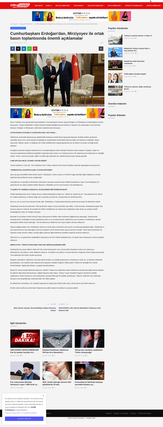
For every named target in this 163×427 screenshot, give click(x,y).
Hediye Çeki (90, 418)
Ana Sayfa (39, 5)
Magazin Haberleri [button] (96, 5)
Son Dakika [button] (79, 5)
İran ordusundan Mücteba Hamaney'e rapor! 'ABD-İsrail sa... (24, 383)
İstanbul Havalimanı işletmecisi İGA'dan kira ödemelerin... (56, 351)
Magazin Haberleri (26, 24)
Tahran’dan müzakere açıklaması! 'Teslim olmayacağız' (89, 351)
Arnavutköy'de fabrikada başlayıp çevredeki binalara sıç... (89, 383)
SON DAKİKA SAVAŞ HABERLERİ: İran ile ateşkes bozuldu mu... (24, 351)
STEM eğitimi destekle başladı (135, 74)
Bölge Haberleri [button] (63, 5)
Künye (133, 413)
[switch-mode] (151, 1)
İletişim (108, 413)
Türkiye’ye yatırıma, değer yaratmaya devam (137, 88)
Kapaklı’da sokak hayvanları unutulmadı (134, 62)
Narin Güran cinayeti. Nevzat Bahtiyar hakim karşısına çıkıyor (35, 309)
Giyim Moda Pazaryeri (76, 418)
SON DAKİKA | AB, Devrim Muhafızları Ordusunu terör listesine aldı (80, 309)
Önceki (52, 304)
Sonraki (63, 304)
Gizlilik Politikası (144, 413)
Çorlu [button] (49, 5)
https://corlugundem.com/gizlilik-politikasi (21, 413)
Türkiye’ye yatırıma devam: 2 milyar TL (138, 36)
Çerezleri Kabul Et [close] (24, 419)
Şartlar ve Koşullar (120, 413)
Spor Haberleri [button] (115, 5)
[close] (43, 395)
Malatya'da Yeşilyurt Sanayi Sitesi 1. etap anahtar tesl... (137, 50)
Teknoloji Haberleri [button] (134, 5)
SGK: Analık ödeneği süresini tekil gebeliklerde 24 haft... (57, 383)
